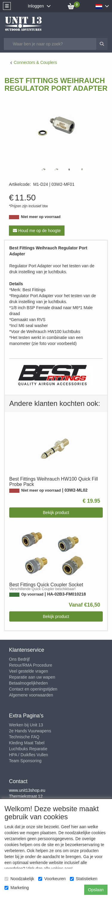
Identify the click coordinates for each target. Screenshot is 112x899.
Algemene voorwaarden (31, 695)
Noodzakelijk (19, 878)
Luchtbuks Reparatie (28, 748)
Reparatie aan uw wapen (32, 677)
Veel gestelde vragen (28, 671)
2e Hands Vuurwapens (30, 730)
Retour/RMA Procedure (30, 665)
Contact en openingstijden (33, 689)
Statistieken (83, 878)
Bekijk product (56, 512)
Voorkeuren (52, 878)
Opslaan (96, 889)
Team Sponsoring (25, 760)
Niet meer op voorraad (41, 217)
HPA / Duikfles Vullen (28, 754)
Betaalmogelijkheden (28, 683)
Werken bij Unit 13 (26, 724)
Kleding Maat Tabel (27, 742)
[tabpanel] (43, 169)
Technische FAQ (24, 736)
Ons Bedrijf (19, 659)
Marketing (16, 887)
